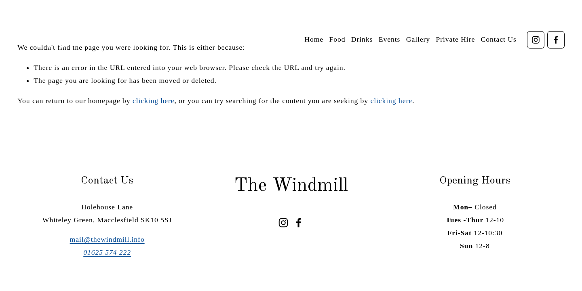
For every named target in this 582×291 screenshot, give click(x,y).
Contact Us (499, 39)
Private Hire (455, 39)
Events (390, 39)
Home (313, 39)
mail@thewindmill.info (107, 239)
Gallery (418, 39)
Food (337, 39)
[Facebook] (556, 39)
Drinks (362, 39)
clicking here (154, 101)
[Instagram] (535, 39)
